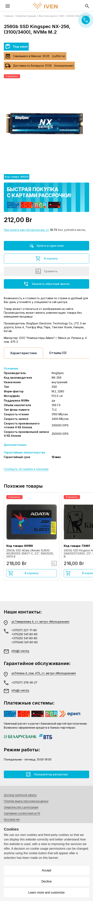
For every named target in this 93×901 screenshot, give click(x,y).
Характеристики (23, 353)
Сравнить (46, 271)
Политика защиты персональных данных (26, 801)
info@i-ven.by (20, 650)
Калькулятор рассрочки (46, 774)
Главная (9, 16)
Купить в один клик (46, 246)
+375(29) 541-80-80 (24, 634)
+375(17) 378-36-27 (24, 682)
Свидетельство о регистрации (21, 807)
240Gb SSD (73, 16)
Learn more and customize (46, 892)
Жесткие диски (47, 16)
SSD (61, 16)
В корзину (46, 258)
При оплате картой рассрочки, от (26, 229)
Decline (46, 881)
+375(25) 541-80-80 (24, 638)
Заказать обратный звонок (46, 284)
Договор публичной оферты (20, 795)
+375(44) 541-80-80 (24, 642)
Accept (46, 870)
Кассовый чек (12, 819)
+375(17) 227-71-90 (24, 630)
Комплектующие (26, 16)
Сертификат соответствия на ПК (22, 813)
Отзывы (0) (58, 353)
